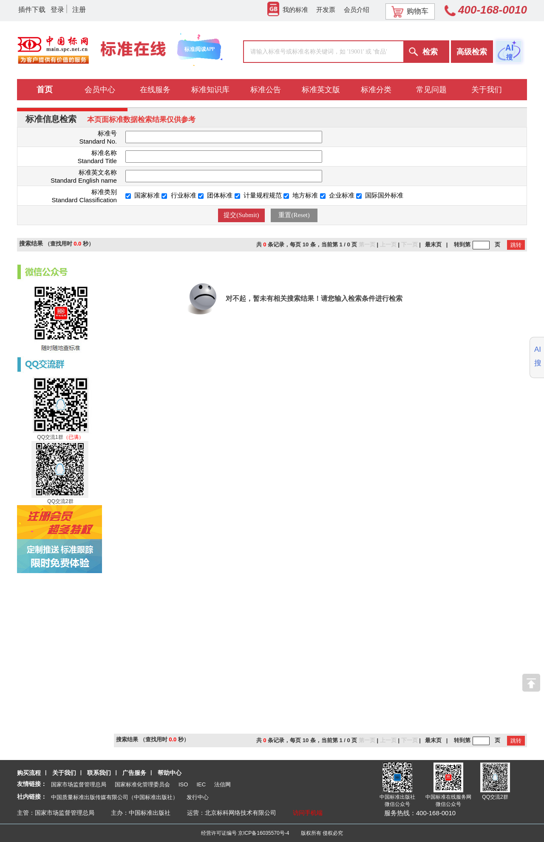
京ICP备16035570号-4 (263, 833)
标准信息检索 (51, 119)
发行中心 (198, 797)
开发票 (325, 9)
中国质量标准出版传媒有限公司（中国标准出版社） (114, 797)
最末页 (433, 244)
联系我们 (99, 772)
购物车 (409, 11)
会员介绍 (356, 9)
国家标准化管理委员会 (142, 784)
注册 (79, 9)
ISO (183, 784)
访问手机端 (308, 812)
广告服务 (134, 772)
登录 (57, 9)
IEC (201, 784)
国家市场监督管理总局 (78, 784)
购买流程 (29, 772)
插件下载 (31, 9)
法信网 (222, 784)
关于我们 (64, 772)
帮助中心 (169, 772)
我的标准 (287, 9)
